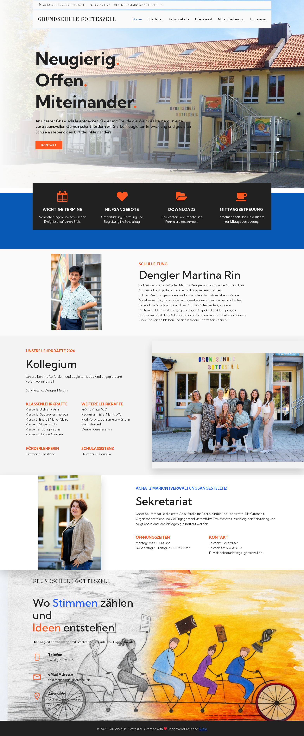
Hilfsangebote (179, 19)
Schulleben (155, 19)
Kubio (203, 728)
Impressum (258, 19)
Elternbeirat (203, 19)
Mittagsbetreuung (231, 19)
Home (137, 19)
